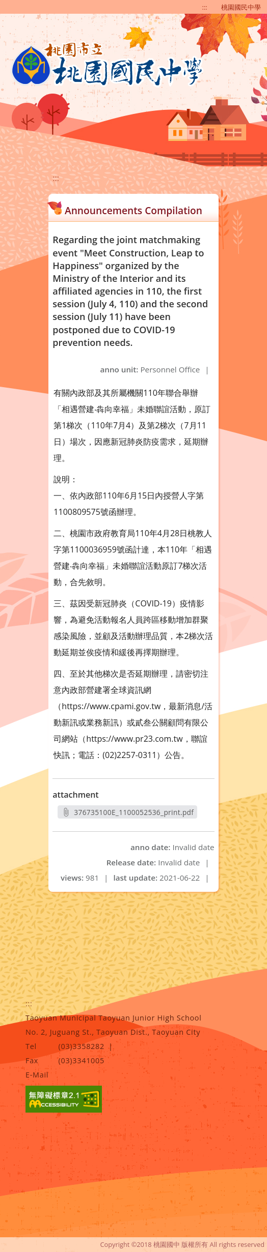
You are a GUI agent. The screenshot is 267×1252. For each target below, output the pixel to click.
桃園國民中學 (241, 7)
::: (204, 7)
